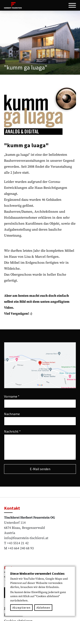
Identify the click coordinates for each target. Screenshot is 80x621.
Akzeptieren (21, 607)
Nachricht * (12, 431)
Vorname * (11, 396)
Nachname (12, 414)
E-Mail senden (40, 469)
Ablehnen (43, 607)
